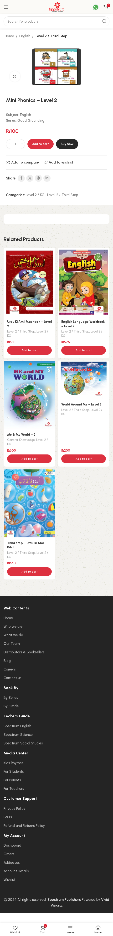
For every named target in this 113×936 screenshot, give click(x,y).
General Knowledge (21, 440)
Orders (9, 854)
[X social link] (29, 178)
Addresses (12, 862)
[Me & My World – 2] (29, 395)
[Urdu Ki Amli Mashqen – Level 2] (29, 282)
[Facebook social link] (21, 178)
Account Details (16, 871)
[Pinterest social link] (38, 178)
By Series (11, 697)
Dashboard (12, 845)
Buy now (67, 144)
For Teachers (14, 788)
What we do (13, 635)
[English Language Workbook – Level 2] (83, 282)
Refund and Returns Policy (24, 826)
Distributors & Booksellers (24, 652)
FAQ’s (8, 817)
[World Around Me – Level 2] (83, 380)
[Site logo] (56, 7)
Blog (7, 661)
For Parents (12, 780)
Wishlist (9, 880)
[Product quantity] (15, 144)
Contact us (12, 678)
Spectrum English (17, 726)
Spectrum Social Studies (23, 743)
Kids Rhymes (13, 763)
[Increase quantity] (22, 144)
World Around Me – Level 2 (81, 404)
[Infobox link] (93, 7)
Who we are (13, 626)
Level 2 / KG (35, 195)
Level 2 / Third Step (51, 36)
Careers (10, 669)
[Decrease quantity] (9, 144)
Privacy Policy (14, 808)
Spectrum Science (18, 735)
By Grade (11, 706)
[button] (29, 350)
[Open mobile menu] (6, 7)
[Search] (56, 21)
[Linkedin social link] (47, 178)
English (24, 36)
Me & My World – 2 (21, 434)
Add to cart (40, 144)
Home (9, 36)
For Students (14, 771)
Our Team (12, 644)
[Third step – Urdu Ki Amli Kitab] (29, 503)
